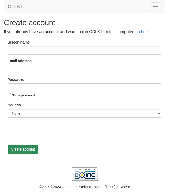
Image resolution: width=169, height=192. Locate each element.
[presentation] (46, 131)
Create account (23, 149)
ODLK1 (15, 6)
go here (142, 32)
